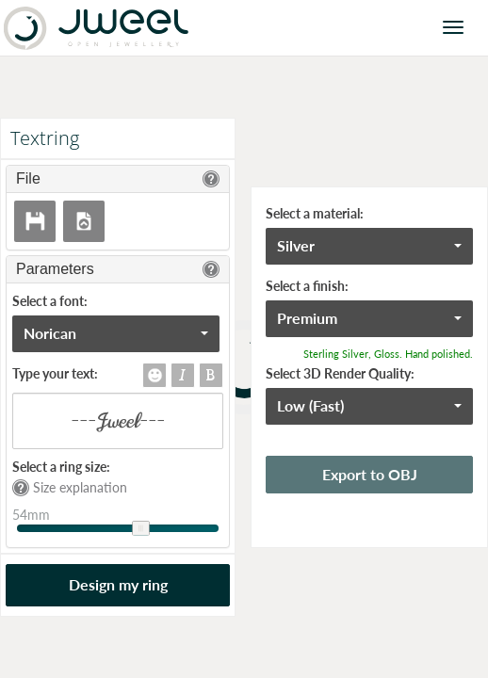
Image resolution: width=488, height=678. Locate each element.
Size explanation (69, 487)
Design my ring (118, 584)
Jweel (96, 28)
